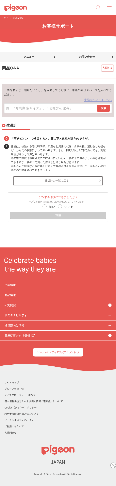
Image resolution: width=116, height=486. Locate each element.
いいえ (68, 206)
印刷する (107, 67)
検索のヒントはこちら (98, 99)
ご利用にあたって (14, 426)
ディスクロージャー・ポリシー (21, 395)
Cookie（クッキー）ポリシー (20, 407)
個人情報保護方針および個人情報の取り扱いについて (33, 401)
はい (52, 206)
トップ (4, 17)
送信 (58, 215)
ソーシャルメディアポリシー (20, 420)
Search (98, 7)
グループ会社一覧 (14, 388)
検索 (103, 108)
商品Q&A (18, 17)
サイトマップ (11, 382)
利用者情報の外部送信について (21, 413)
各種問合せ (10, 432)
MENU (108, 7)
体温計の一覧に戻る (57, 180)
